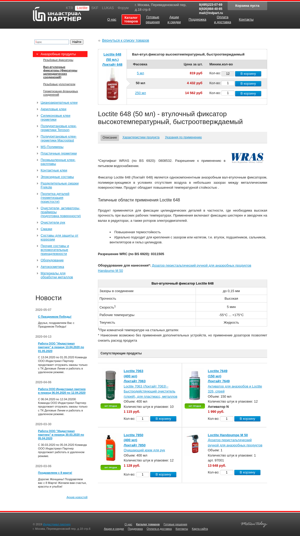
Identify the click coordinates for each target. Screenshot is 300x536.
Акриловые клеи (53, 109)
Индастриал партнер (57, 14)
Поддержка (135, 528)
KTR (69, 8)
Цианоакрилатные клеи (59, 102)
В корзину (248, 74)
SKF (94, 8)
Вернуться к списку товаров (125, 40)
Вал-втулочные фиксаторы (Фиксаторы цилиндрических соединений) (60, 72)
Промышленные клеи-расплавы (58, 162)
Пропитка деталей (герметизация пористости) (55, 198)
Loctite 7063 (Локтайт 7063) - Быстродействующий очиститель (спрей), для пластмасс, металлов (150, 391)
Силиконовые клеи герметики (55, 117)
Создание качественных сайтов (254, 523)
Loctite (82, 8)
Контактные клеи (54, 170)
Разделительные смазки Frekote (60, 185)
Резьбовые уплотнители (59, 84)
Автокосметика (52, 267)
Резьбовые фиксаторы (58, 59)
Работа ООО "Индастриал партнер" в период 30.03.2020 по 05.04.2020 (61, 434)
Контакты (182, 528)
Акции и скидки (114, 528)
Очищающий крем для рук (144, 450)
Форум (123, 8)
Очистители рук (53, 222)
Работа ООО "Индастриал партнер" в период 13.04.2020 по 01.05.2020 (61, 347)
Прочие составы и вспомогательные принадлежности (55, 250)
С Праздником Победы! (54, 316)
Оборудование (52, 260)
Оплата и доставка (159, 528)
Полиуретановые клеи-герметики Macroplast (59, 138)
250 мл (140, 93)
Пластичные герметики (59, 153)
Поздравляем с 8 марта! (55, 472)
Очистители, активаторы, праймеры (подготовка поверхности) (61, 212)
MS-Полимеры (52, 147)
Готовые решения (175, 524)
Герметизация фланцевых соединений (60, 93)
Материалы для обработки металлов (57, 275)
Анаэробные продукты (58, 54)
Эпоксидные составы (57, 177)
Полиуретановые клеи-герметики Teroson (59, 128)
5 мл (140, 73)
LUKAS (108, 8)
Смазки (46, 229)
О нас (128, 524)
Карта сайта (200, 528)
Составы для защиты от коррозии (59, 237)
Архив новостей (77, 497)
